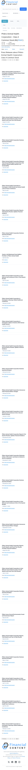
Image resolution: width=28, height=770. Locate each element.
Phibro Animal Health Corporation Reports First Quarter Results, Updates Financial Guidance (14, 434)
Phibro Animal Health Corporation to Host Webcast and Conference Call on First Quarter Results (13, 503)
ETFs (18, 21)
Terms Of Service (16, 758)
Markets (4, 21)
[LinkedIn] (15, 762)
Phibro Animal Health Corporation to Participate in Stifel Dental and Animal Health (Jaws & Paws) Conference (13, 187)
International (19, 28)
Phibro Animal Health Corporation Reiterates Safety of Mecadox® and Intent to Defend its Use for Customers (13, 457)
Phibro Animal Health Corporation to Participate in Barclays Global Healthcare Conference (12, 300)
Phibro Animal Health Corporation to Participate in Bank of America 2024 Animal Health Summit (13, 323)
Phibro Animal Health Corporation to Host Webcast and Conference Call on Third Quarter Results (14, 277)
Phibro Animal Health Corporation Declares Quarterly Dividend (13, 140)
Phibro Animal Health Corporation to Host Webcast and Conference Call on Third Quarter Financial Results (14, 680)
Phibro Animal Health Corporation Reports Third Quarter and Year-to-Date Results (12, 636)
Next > (17, 60)
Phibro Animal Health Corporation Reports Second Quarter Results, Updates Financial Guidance (13, 347)
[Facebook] (12, 762)
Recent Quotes (5, 13)
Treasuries (5, 30)
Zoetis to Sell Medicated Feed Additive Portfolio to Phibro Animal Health (12, 255)
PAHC (20, 40)
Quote (6, 49)
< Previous (4, 60)
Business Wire (6, 103)
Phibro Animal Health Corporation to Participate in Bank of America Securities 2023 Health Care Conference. (14, 702)
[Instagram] (19, 762)
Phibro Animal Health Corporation (9, 78)
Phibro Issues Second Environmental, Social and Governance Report (13, 615)
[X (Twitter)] (8, 762)
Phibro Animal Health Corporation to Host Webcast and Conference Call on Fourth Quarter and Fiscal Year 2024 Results (12, 119)
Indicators (4, 16)
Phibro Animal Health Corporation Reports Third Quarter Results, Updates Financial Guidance (12, 212)
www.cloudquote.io (14, 753)
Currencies (13, 28)
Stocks (11, 21)
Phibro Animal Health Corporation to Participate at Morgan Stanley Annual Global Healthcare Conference (13, 73)
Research (22, 49)
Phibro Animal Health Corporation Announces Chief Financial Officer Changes (13, 390)
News (9, 28)
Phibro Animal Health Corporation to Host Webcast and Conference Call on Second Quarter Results (12, 413)
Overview (4, 28)
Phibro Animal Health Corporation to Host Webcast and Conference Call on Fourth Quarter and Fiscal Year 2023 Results (12, 570)
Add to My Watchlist (21, 47)
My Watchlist (15, 13)
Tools (4, 25)
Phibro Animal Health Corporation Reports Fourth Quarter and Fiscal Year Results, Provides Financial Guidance (12, 96)
